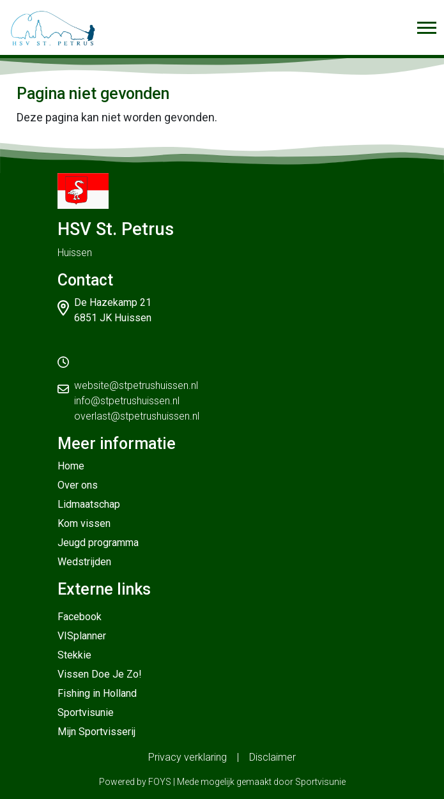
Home (70, 466)
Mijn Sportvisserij (96, 732)
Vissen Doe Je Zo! (99, 674)
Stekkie (74, 655)
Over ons (77, 485)
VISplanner (81, 636)
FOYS (159, 782)
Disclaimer (272, 757)
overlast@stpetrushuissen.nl (136, 416)
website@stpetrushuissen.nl (136, 385)
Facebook (79, 617)
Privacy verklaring (187, 757)
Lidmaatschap (88, 504)
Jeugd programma (98, 542)
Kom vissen (84, 523)
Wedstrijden (84, 562)
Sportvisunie (85, 712)
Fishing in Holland (97, 693)
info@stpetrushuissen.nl (127, 401)
